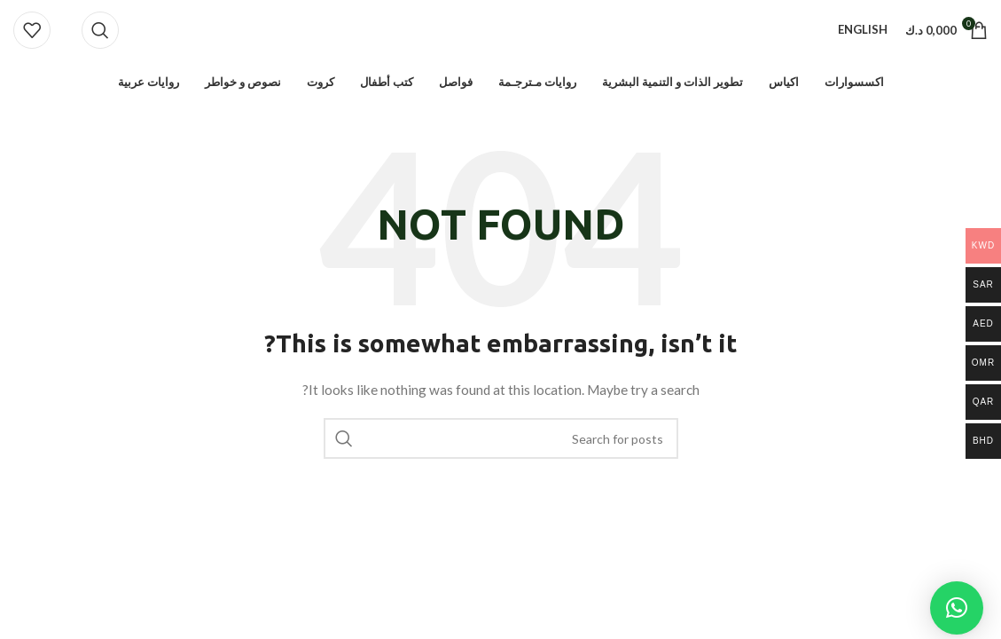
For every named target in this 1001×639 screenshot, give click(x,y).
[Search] (100, 32)
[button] (956, 608)
